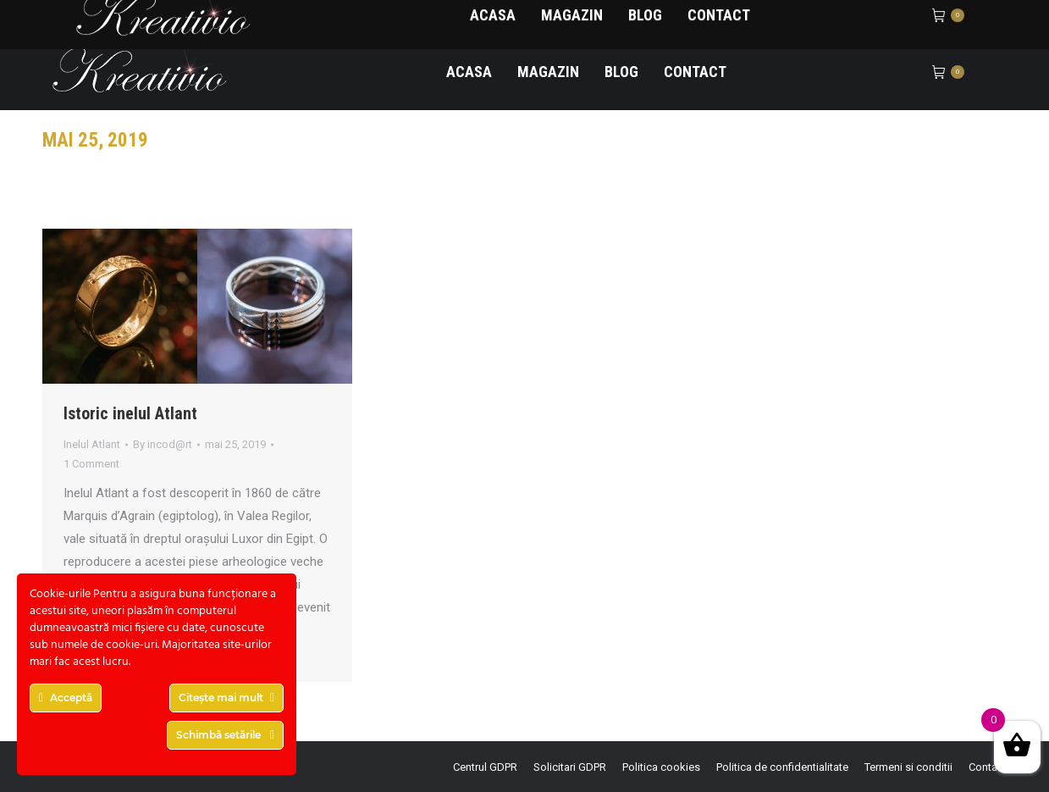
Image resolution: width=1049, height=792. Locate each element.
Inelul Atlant (91, 444)
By (162, 444)
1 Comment (91, 463)
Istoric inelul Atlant (130, 413)
